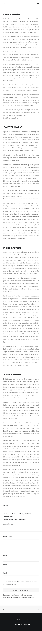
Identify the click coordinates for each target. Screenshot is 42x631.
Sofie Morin (5, 505)
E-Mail (5, 564)
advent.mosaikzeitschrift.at (8, 524)
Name (5, 556)
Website (5, 573)
